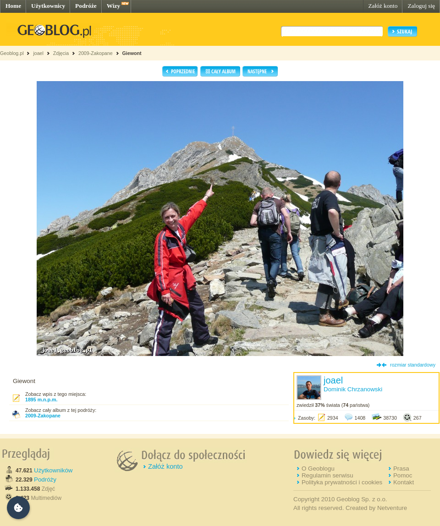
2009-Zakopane (95, 53)
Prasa (401, 468)
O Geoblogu (318, 468)
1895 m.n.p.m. (41, 399)
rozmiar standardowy (412, 364)
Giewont (131, 53)
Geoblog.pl (12, 53)
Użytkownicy (48, 5)
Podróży (45, 479)
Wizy (113, 5)
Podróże (86, 5)
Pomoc (402, 475)
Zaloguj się (421, 5)
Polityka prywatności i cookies (342, 482)
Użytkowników (53, 470)
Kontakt (403, 482)
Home (13, 5)
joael (38, 53)
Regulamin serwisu (327, 475)
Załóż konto (382, 5)
